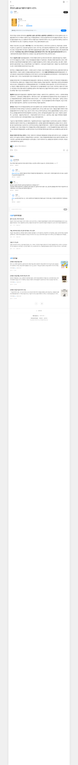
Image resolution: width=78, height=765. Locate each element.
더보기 (67, 2)
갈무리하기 (64, 148)
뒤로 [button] (11, 2)
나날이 (16, 167)
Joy (14, 179)
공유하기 (67, 148)
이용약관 (41, 316)
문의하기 (45, 316)
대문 (64, 2)
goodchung (17, 157)
